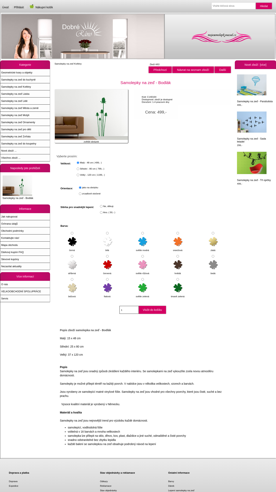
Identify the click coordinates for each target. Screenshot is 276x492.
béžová (72, 294)
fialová (107, 294)
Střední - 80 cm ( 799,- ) (92, 168)
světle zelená (142, 294)
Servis (4, 298)
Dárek (171, 486)
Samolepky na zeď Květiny (68, 63)
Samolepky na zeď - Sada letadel (252, 127)
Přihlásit (19, 7)
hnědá (178, 271)
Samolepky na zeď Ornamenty (18, 122)
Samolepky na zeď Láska (15, 93)
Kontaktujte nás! (10, 237)
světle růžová (142, 271)
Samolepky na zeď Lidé (14, 100)
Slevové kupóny (10, 259)
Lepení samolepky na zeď (181, 490)
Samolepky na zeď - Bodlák (18, 187)
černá (72, 248)
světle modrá (142, 248)
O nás (4, 284)
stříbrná (72, 271)
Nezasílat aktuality (11, 266)
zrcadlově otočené (91, 193)
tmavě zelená (178, 294)
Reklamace (105, 486)
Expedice (13, 486)
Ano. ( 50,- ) (109, 212)
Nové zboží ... (9, 150)
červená (107, 271)
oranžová (178, 248)
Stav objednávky (108, 490)
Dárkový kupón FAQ (12, 252)
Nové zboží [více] (256, 64)
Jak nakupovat (9, 216)
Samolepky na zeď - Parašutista (255, 88)
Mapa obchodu (9, 245)
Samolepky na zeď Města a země (19, 108)
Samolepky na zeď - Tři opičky (254, 167)
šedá (213, 271)
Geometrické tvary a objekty (16, 72)
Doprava (13, 481)
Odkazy (104, 481)
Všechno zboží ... (11, 157)
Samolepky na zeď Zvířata (16, 136)
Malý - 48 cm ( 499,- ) (91, 162)
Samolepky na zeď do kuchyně (18, 79)
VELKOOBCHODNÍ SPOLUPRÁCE (21, 291)
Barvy (171, 481)
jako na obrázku (90, 187)
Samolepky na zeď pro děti (16, 129)
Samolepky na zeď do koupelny (18, 143)
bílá (107, 248)
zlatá (213, 248)
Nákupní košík (41, 7)
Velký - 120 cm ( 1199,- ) (92, 174)
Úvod (5, 7)
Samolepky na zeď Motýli (15, 115)
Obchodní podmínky (12, 230)
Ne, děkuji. (108, 206)
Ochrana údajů (9, 223)
